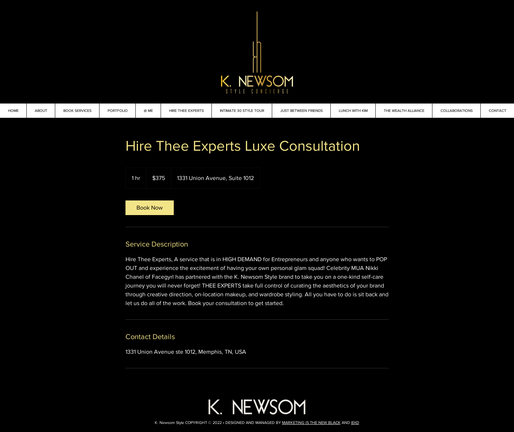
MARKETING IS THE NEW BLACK (311, 422)
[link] (149, 207)
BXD (355, 422)
